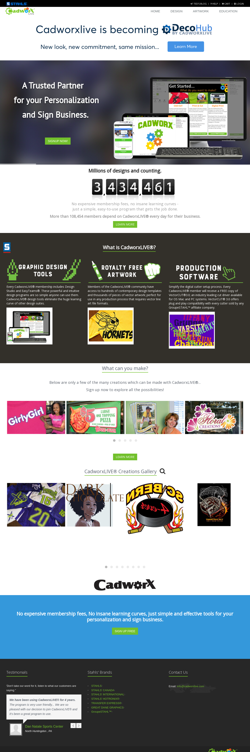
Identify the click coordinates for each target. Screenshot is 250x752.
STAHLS (96, 685)
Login (239, 3)
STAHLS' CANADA (102, 690)
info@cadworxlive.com (190, 686)
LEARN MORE (125, 224)
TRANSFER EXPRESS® (106, 703)
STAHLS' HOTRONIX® (105, 698)
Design (176, 11)
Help (214, 3)
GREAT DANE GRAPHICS (107, 707)
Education (228, 11)
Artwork (201, 11)
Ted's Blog (199, 3)
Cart (226, 3)
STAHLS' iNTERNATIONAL (107, 694)
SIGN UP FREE (125, 631)
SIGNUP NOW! (58, 141)
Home (155, 11)
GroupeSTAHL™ (101, 711)
